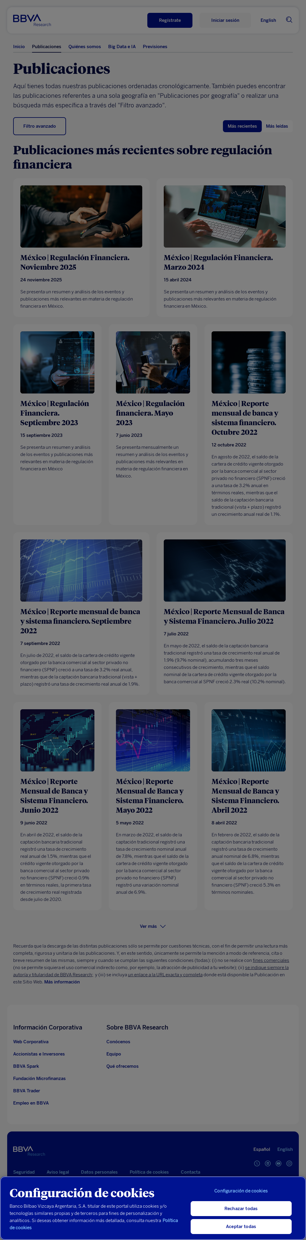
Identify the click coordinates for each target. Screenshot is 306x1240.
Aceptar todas (241, 1226)
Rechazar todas (241, 1208)
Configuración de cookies (241, 1191)
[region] (153, 1208)
